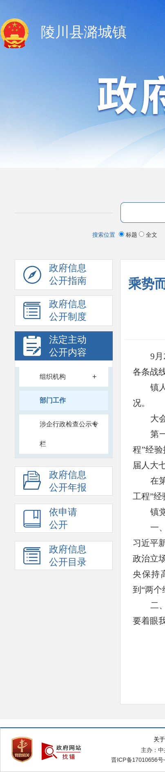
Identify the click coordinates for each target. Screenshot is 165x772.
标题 (129, 234)
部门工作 (53, 400)
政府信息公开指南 (55, 276)
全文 (148, 234)
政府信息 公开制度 (55, 312)
